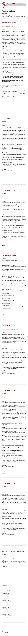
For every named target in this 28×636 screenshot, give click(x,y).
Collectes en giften (9, 22)
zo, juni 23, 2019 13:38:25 (12, 26)
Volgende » (6, 632)
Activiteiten (4, 24)
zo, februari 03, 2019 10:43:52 (12, 260)
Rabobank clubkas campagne (13, 551)
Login (3, 625)
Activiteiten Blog (8, 11)
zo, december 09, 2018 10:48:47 (13, 329)
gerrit (7, 26)
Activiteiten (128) (5, 585)
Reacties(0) (3, 107)
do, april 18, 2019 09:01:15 (12, 122)
